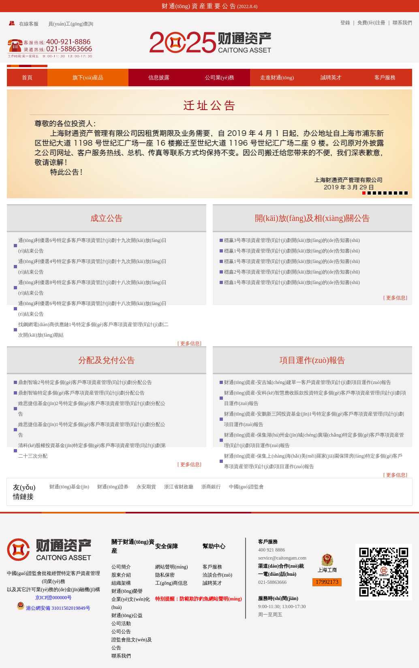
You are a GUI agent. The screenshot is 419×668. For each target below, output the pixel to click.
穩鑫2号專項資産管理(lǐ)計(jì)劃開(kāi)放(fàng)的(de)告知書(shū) (292, 272)
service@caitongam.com (282, 558)
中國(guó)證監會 (246, 487)
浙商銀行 (211, 487)
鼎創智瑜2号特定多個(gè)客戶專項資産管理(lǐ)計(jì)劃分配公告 (85, 382)
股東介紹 (121, 575)
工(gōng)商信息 (171, 583)
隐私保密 (165, 575)
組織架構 (121, 583)
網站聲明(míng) (171, 567)
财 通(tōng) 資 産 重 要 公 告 (199, 6)
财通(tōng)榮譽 (127, 591)
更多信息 (190, 343)
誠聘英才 (212, 583)
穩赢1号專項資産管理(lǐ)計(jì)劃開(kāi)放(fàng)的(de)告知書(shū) (292, 251)
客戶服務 (212, 567)
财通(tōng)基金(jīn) (69, 487)
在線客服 (28, 24)
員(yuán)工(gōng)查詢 (70, 24)
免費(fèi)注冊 (371, 22)
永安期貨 (146, 487)
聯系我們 (402, 22)
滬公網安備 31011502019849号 (58, 608)
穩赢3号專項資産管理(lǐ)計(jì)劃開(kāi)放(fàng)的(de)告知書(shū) (292, 240)
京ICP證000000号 (53, 597)
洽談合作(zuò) (217, 575)
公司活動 (121, 623)
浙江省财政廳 (178, 487)
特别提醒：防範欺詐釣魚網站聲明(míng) (198, 599)
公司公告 (121, 631)
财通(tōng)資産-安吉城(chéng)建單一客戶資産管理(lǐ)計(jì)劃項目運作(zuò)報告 (307, 382)
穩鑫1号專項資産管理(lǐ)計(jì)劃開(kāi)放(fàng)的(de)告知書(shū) (292, 282)
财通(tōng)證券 (112, 487)
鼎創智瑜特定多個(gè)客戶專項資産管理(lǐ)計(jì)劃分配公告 (81, 393)
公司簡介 (121, 567)
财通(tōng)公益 (127, 615)
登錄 (345, 22)
